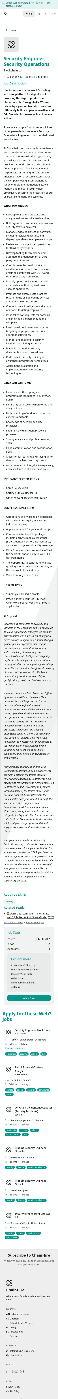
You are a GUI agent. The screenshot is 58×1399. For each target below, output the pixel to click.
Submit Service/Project (19, 1323)
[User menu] (46, 14)
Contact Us (14, 1355)
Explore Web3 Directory (23, 965)
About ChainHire (17, 1314)
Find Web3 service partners (25, 969)
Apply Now (29, 997)
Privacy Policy (13, 1386)
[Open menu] (54, 14)
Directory (12, 1318)
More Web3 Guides (13, 922)
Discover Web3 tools (21, 973)
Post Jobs (12, 1336)
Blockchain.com (14, 70)
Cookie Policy (12, 1391)
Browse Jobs (14, 1331)
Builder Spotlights (35, 922)
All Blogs (15, 986)
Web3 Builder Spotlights (23, 982)
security (9, 901)
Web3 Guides (18, 978)
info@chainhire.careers (20, 1350)
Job (29, 13)
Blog (11, 1327)
